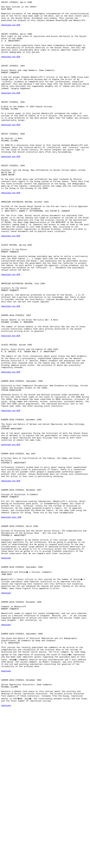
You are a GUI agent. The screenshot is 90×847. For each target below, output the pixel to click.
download (6, 669)
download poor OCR (11, 620)
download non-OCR (10, 29)
